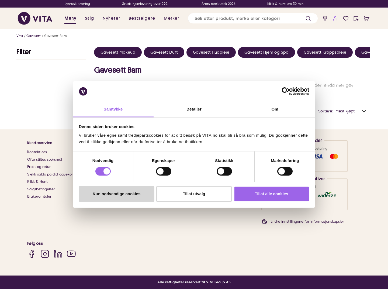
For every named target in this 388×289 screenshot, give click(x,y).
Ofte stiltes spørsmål (44, 159)
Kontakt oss (37, 152)
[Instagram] (44, 253)
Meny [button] (70, 18)
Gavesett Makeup (118, 52)
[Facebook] (31, 253)
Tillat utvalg (194, 193)
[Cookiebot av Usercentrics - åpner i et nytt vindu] (285, 91)
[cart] (366, 18)
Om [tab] (274, 109)
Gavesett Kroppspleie (325, 52)
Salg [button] (89, 18)
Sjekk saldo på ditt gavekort (50, 174)
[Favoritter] (346, 18)
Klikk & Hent (37, 182)
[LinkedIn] (58, 253)
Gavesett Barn (55, 36)
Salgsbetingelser (41, 189)
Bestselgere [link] (142, 18)
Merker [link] (171, 18)
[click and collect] (356, 18)
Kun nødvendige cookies (117, 193)
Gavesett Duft (164, 52)
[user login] (335, 18)
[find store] (325, 18)
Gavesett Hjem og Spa (266, 52)
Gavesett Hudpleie (211, 52)
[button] (308, 18)
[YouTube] (71, 253)
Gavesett (33, 36)
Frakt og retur (39, 167)
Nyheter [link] (111, 18)
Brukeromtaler (39, 196)
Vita (19, 36)
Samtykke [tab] (113, 109)
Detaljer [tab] (194, 109)
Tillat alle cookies (271, 193)
